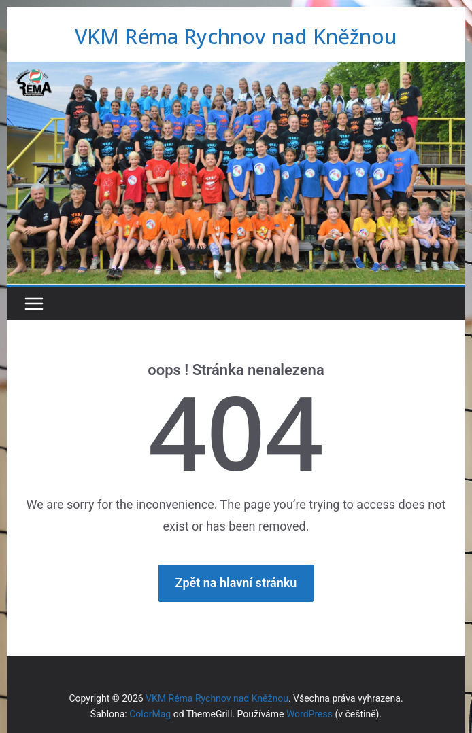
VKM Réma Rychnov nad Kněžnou (236, 36)
